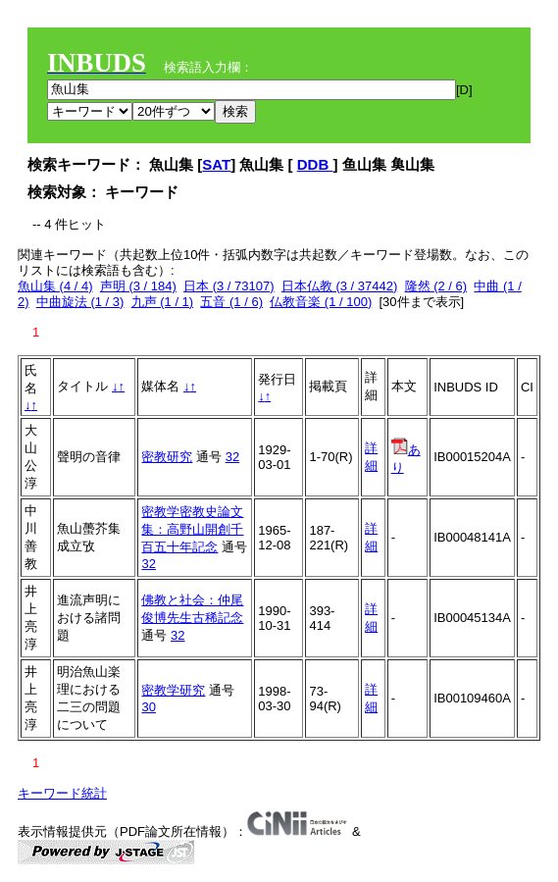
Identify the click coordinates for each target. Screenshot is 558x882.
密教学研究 (173, 690)
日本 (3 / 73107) (229, 286)
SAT (216, 164)
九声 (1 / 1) (162, 301)
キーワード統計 (62, 793)
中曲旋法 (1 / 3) (80, 301)
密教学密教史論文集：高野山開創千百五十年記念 (192, 529)
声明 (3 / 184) (138, 286)
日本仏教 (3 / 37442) (339, 286)
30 (148, 707)
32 (232, 456)
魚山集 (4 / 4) (55, 286)
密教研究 (166, 456)
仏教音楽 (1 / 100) (321, 301)
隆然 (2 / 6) (436, 286)
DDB (315, 164)
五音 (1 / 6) (231, 301)
